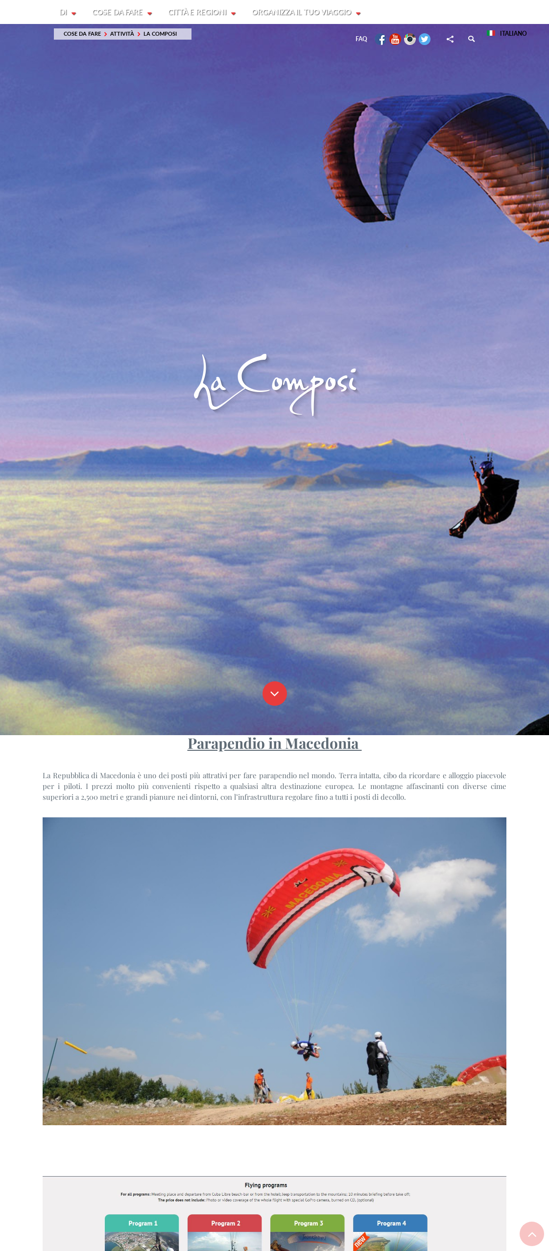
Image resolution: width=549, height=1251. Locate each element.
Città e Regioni (199, 12)
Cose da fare (119, 12)
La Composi (160, 34)
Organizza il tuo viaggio (304, 12)
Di (64, 12)
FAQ (361, 39)
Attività (122, 34)
